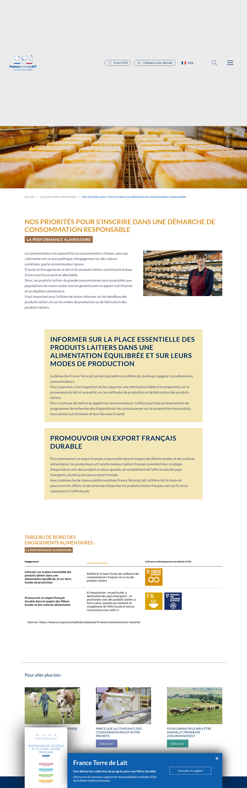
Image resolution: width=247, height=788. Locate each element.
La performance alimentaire (58, 196)
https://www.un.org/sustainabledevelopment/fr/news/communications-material (89, 622)
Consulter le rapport (190, 770)
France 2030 (118, 63)
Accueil (29, 196)
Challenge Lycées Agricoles (155, 63)
